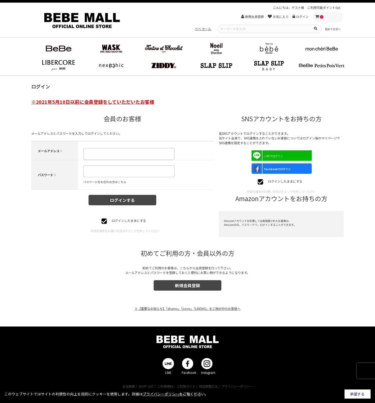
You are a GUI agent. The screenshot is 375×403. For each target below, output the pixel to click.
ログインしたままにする (129, 220)
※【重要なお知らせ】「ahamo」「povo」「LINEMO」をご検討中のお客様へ (187, 308)
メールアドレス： (50, 151)
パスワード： (47, 174)
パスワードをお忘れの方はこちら (104, 182)
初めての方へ (333, 29)
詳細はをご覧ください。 (170, 393)
